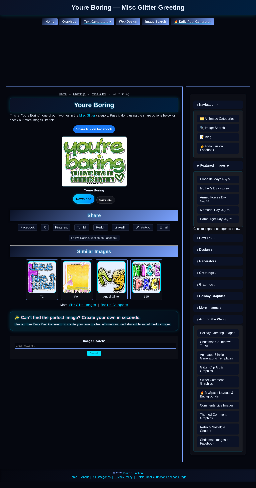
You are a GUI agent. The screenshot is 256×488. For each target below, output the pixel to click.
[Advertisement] (128, 56)
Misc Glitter (99, 94)
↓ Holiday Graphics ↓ (212, 296)
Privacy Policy (124, 477)
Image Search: (94, 341)
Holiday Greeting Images (217, 333)
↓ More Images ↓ (209, 307)
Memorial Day (215, 210)
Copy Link (105, 199)
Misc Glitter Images (82, 305)
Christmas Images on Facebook (215, 441)
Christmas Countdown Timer (215, 343)
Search (94, 353)
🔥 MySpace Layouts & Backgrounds (216, 394)
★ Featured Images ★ (213, 165)
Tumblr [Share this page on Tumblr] (82, 227)
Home (49, 21)
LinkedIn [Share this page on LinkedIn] (120, 227)
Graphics (69, 21)
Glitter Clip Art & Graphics (211, 369)
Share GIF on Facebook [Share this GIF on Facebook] (94, 129)
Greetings (79, 94)
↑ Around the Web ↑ (211, 319)
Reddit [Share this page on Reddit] (100, 227)
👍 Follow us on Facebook (211, 148)
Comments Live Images (217, 405)
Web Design (128, 21)
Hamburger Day (216, 219)
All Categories (102, 477)
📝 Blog (205, 137)
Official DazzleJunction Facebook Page (161, 477)
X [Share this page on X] (45, 227)
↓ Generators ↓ (208, 261)
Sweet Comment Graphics (212, 381)
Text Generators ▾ (97, 21)
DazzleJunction (133, 473)
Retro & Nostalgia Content (212, 429)
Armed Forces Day (213, 199)
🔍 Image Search (212, 128)
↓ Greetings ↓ (207, 273)
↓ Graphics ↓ (206, 284)
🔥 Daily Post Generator (192, 21)
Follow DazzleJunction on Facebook (94, 237)
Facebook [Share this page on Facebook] (28, 227)
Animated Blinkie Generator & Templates (216, 356)
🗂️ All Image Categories (217, 118)
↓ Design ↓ (204, 249)
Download (83, 199)
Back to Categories (114, 305)
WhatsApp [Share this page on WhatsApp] (143, 227)
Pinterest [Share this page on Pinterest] (61, 227)
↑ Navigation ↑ (207, 104)
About (85, 477)
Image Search (155, 21)
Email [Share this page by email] (164, 227)
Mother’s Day (214, 188)
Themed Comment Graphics (213, 416)
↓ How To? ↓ (206, 238)
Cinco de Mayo (215, 179)
